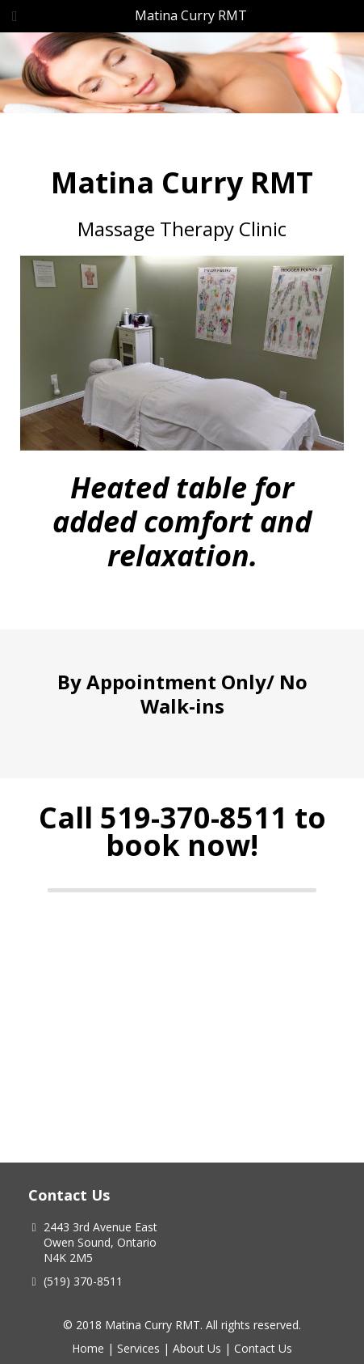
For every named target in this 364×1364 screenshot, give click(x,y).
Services (138, 1348)
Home (88, 1348)
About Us (197, 1348)
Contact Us (263, 1348)
